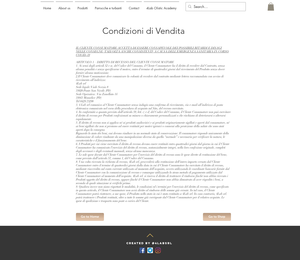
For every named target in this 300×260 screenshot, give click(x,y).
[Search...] (215, 6)
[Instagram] (158, 250)
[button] (82, 6)
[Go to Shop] (217, 217)
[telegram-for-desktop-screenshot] (150, 250)
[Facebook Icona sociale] (142, 250)
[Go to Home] (90, 217)
